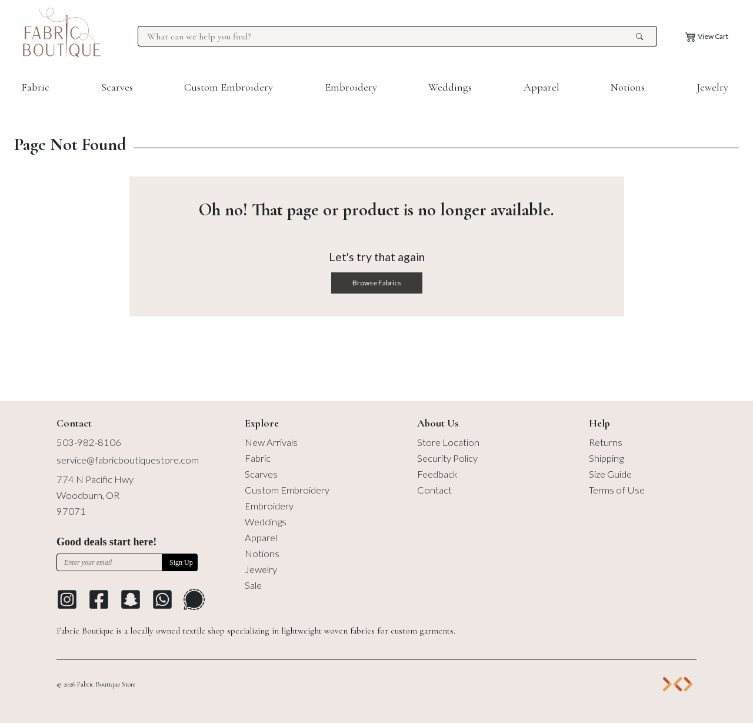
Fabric (35, 87)
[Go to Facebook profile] (98, 599)
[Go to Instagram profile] (67, 599)
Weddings (450, 87)
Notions (628, 87)
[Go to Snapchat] (130, 599)
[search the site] (639, 36)
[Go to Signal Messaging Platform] (194, 599)
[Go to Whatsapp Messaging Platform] (162, 599)
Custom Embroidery (228, 87)
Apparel (541, 87)
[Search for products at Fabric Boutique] (390, 36)
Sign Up (181, 562)
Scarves (117, 87)
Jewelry (712, 87)
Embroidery (351, 87)
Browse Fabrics (376, 282)
